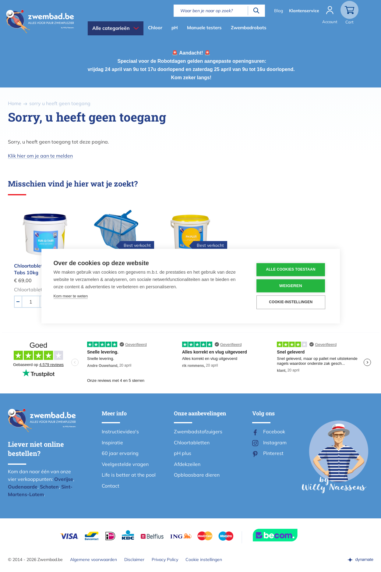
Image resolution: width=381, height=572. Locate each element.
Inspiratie (112, 442)
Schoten (49, 487)
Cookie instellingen (203, 559)
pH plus (182, 453)
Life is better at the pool (129, 475)
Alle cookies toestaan (291, 270)
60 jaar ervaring (120, 453)
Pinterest (273, 453)
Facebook (274, 431)
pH (174, 27)
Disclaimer (134, 559)
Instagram (275, 442)
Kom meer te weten (71, 296)
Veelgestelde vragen (125, 464)
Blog (278, 10)
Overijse (63, 479)
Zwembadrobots (248, 27)
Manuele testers (204, 27)
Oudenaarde (22, 487)
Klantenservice (304, 10)
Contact (110, 486)
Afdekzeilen (187, 464)
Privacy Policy (165, 559)
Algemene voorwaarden (93, 559)
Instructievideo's (120, 431)
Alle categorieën (111, 28)
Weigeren (290, 285)
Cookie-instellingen (291, 302)
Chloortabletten (192, 442)
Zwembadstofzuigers (198, 431)
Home (14, 103)
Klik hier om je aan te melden (40, 156)
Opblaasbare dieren (197, 475)
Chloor (155, 27)
